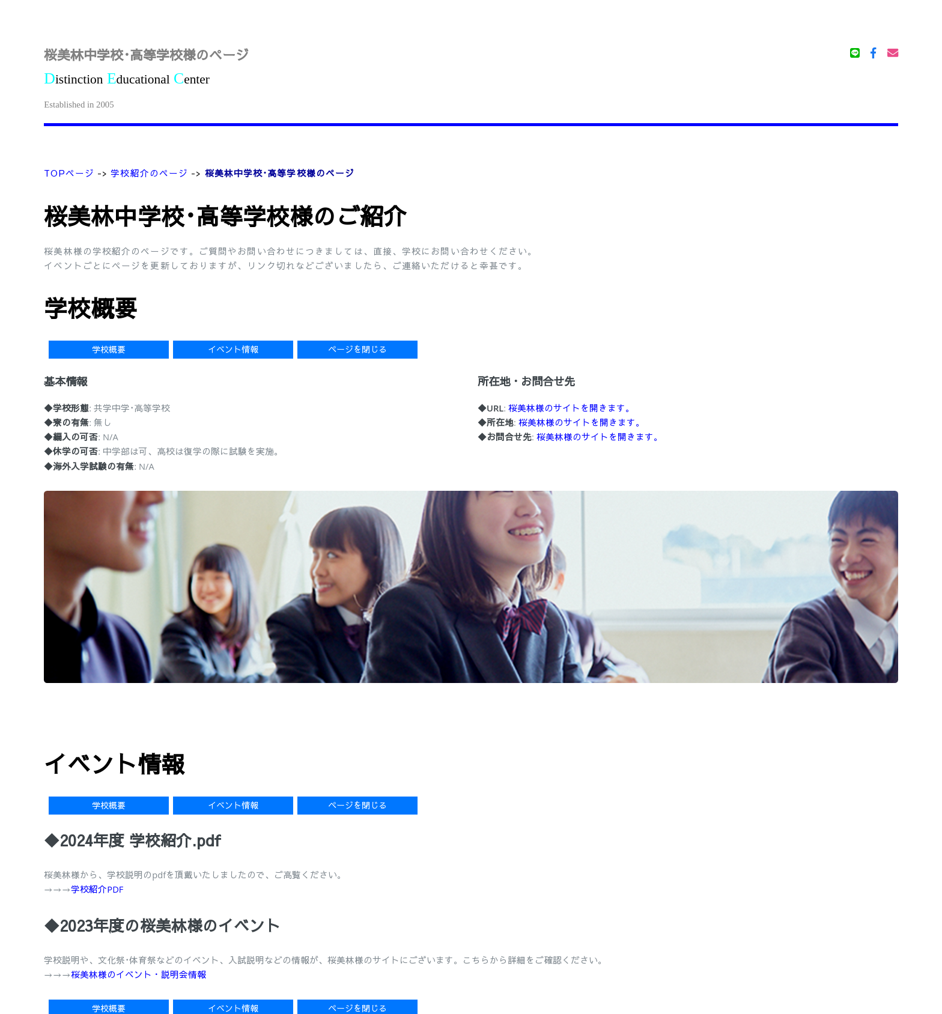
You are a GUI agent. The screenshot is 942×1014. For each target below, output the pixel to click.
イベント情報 (233, 349)
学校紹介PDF (97, 889)
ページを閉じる (357, 349)
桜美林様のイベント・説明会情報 (138, 974)
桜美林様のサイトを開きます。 (571, 408)
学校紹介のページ (149, 173)
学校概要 (109, 349)
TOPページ (69, 173)
